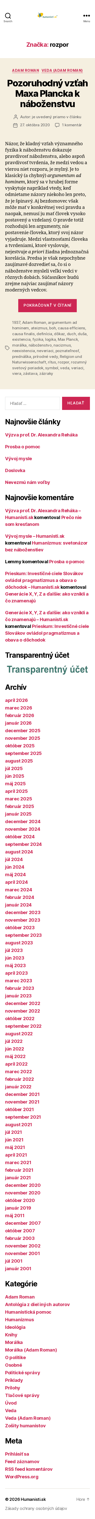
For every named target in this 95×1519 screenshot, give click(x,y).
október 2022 (19, 1018)
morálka (19, 345)
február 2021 (19, 1170)
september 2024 (23, 844)
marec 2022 (18, 1071)
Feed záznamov (22, 1461)
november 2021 (22, 1102)
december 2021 (22, 1094)
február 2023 (19, 988)
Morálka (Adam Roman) (31, 1350)
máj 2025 (15, 783)
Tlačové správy (22, 1395)
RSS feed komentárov (29, 1469)
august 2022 (19, 1033)
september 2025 (23, 753)
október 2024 (20, 836)
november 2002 (23, 1245)
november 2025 (22, 738)
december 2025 (23, 730)
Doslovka (15, 470)
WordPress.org (22, 1476)
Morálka (14, 1342)
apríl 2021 (16, 1155)
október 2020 (20, 1200)
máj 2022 (15, 1056)
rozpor (63, 362)
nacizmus (62, 345)
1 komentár (72, 124)
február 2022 (19, 1079)
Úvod (11, 1403)
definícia (44, 333)
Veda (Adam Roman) (62, 70)
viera (16, 373)
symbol (51, 367)
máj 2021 (15, 1147)
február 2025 (19, 806)
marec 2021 (18, 1162)
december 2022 (22, 1003)
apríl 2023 (16, 973)
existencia (21, 339)
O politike (15, 1357)
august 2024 (19, 851)
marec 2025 (18, 798)
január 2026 (18, 723)
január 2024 (18, 905)
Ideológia (15, 1327)
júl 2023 (14, 950)
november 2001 (22, 1253)
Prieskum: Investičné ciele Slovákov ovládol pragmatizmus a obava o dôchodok (47, 633)
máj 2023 (15, 965)
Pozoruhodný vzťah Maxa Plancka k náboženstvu (47, 93)
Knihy (11, 1334)
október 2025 (20, 745)
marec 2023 (18, 980)
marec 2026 (18, 707)
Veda (10, 1410)
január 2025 (18, 814)
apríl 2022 (16, 1064)
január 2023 (18, 995)
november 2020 (23, 1192)
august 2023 (19, 942)
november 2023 (22, 920)
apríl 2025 (16, 791)
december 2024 (23, 821)
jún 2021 (14, 1139)
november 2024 (22, 829)
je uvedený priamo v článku (56, 116)
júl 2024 (14, 859)
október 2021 (19, 1109)
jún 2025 (14, 776)
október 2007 (20, 1230)
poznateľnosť (67, 350)
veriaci (77, 367)
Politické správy (22, 1372)
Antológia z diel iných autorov (37, 1304)
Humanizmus (19, 1319)
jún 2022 (14, 1048)
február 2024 (19, 897)
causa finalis (23, 333)
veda (64, 367)
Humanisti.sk (33, 1499)
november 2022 (22, 1011)
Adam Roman (25, 70)
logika (50, 339)
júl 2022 (14, 1041)
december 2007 (23, 1223)
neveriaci (45, 350)
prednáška (21, 356)
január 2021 (18, 1177)
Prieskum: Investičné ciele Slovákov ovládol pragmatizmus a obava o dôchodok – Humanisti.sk (44, 580)
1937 (16, 322)
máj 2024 (15, 874)
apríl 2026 (16, 700)
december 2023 (23, 912)
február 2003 (20, 1238)
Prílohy (12, 1387)
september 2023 (23, 935)
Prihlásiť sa (17, 1454)
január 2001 (18, 1268)
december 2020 (23, 1185)
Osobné (13, 1365)
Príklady (14, 1380)
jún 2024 (14, 867)
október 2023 (20, 927)
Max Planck (68, 339)
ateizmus (39, 328)
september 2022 (23, 1026)
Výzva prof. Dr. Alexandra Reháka (41, 434)
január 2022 (18, 1086)
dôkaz (59, 333)
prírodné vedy (45, 356)
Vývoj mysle (18, 458)
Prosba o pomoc (22, 446)
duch (71, 333)
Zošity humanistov (25, 1425)
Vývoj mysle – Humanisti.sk (34, 536)
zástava (30, 373)
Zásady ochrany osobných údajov (36, 1508)
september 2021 (23, 1117)
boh (52, 328)
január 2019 (18, 1208)
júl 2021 (13, 1132)
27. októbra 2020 (35, 124)
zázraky (46, 373)
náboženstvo (40, 345)
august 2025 (19, 761)
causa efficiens (71, 328)
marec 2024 (18, 889)
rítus (52, 362)
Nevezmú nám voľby (27, 482)
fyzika (37, 339)
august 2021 (18, 1124)
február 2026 (19, 715)
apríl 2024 (16, 882)
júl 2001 (14, 1261)
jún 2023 (14, 958)
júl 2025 (14, 768)
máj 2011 (15, 1215)
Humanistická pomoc (28, 1312)
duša (82, 333)
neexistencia (23, 350)
